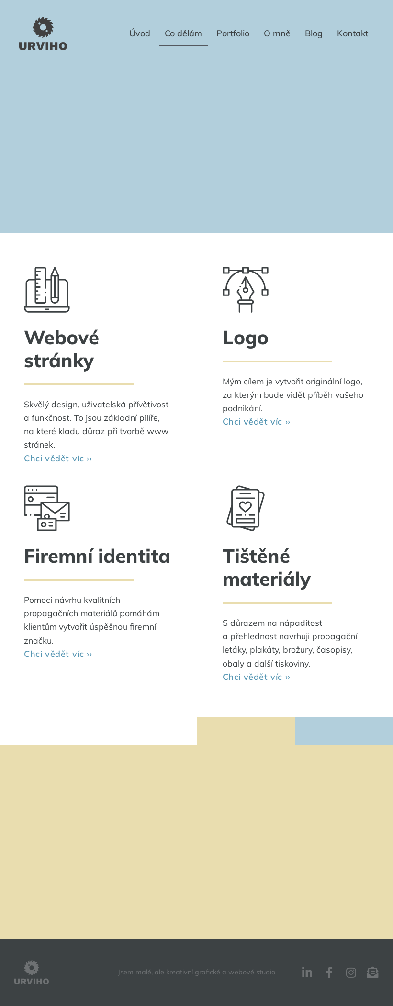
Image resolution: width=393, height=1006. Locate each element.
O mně (277, 33)
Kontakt (352, 33)
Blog (314, 33)
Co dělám (183, 33)
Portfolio (232, 33)
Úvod (139, 33)
